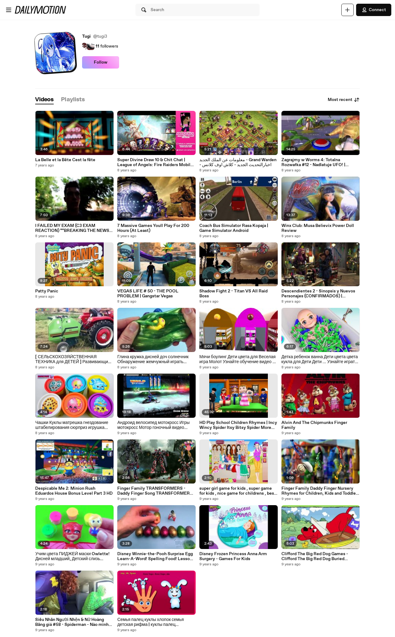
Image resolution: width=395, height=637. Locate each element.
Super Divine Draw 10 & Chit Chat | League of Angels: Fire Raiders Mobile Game (155, 162)
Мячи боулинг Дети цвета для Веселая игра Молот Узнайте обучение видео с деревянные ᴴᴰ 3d (237, 359)
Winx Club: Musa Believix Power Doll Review (317, 228)
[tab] (44, 100)
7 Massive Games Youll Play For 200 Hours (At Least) (153, 228)
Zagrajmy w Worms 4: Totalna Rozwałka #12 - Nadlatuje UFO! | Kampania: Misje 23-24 (313, 162)
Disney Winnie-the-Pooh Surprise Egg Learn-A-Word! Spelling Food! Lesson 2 (155, 556)
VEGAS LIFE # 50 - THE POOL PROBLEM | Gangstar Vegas (147, 294)
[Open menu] (9, 10)
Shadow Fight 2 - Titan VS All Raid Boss (233, 294)
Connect (373, 10)
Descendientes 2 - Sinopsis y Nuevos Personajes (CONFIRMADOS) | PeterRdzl (318, 294)
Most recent (344, 100)
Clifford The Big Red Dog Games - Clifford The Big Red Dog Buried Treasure (314, 556)
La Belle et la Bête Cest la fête (65, 159)
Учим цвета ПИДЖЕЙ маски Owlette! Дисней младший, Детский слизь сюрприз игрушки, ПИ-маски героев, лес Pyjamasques (72, 556)
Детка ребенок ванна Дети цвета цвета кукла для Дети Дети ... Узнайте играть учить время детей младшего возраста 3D (319, 359)
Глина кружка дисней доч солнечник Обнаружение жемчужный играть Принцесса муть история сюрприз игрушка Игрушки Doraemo (153, 359)
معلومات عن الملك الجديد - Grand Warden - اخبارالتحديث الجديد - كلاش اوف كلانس (237, 162)
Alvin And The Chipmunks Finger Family (314, 425)
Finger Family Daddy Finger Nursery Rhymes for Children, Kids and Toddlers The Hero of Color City (320, 491)
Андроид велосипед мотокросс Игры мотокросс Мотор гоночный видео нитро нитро (153, 425)
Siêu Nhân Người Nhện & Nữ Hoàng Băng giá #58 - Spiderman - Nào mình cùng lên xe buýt (72, 622)
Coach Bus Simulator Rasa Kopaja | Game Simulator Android (233, 228)
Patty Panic (46, 291)
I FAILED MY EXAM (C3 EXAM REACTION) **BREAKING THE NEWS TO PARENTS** (72, 228)
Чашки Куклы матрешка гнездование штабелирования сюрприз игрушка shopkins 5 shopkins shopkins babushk (73, 425)
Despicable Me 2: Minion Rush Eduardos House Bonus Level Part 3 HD (74, 491)
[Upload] (347, 10)
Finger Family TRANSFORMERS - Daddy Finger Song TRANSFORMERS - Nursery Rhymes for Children (156, 491)
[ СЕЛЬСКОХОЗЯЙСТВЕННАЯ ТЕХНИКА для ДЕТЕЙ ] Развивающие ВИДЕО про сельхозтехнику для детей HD (73, 359)
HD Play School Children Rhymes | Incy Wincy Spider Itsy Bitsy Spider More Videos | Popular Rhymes (238, 425)
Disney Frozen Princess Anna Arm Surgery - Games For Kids (233, 556)
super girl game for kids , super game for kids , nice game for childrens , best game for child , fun (237, 491)
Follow (100, 62)
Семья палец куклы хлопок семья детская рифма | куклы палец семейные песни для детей (150, 622)
